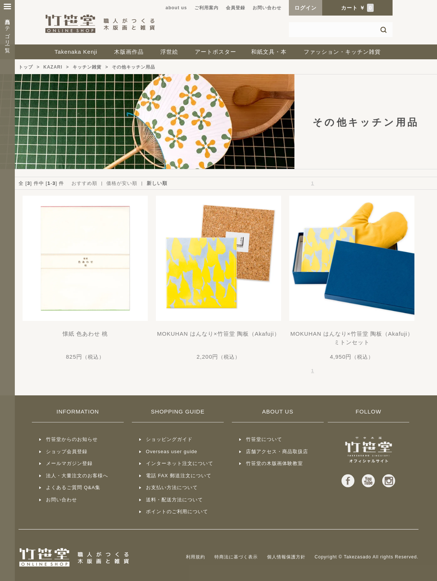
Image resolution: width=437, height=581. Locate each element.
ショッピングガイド (169, 439)
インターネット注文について (179, 463)
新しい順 (157, 183)
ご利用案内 (206, 7)
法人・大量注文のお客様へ (77, 475)
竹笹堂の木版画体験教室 (274, 463)
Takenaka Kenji (75, 52)
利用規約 (195, 557)
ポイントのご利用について (177, 511)
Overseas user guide (171, 451)
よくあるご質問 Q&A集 (73, 487)
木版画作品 (129, 52)
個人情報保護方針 (286, 557)
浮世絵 (169, 52)
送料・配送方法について (174, 499)
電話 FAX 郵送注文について (178, 475)
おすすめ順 (84, 183)
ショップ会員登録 (66, 451)
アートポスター (215, 52)
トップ (26, 67)
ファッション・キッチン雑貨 (342, 52)
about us (176, 7)
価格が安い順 (121, 183)
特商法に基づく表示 (236, 557)
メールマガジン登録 (69, 463)
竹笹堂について (264, 439)
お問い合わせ (267, 7)
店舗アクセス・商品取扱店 (277, 451)
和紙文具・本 (269, 52)
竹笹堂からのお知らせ (72, 439)
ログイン (305, 8)
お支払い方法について (172, 487)
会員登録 (235, 7)
